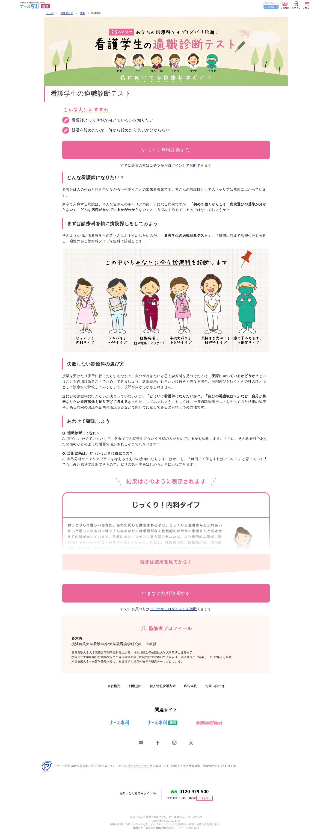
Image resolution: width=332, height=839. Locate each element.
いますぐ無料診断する (166, 149)
